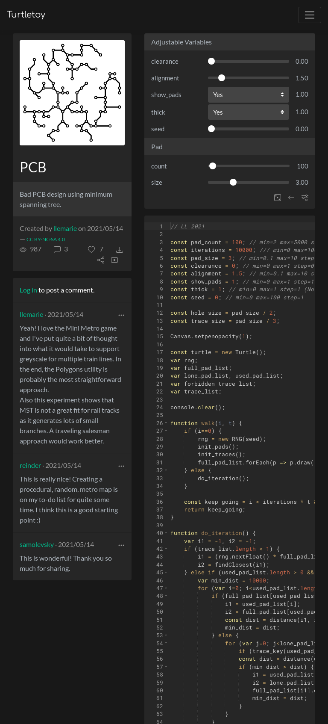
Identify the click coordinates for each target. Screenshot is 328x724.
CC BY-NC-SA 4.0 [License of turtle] (45, 239)
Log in (28, 290)
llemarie (65, 228)
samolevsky (37, 544)
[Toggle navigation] (309, 15)
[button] (95, 249)
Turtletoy (26, 15)
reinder (30, 465)
